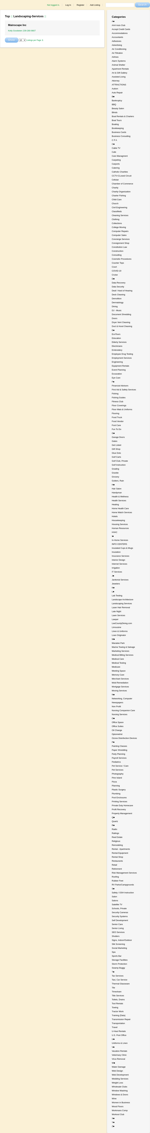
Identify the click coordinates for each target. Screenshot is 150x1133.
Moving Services (119, 690)
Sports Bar (116, 956)
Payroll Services (119, 758)
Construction (117, 251)
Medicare (116, 667)
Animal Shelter (118, 65)
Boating (115, 124)
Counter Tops (118, 263)
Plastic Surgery (119, 789)
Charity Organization (121, 191)
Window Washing (120, 1090)
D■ (113, 279)
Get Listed (116, 445)
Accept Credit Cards (121, 29)
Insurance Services (120, 556)
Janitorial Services (120, 580)
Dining (115, 306)
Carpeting (116, 160)
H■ (113, 484)
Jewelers (116, 584)
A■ (113, 21)
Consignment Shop (120, 243)
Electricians (117, 346)
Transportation (118, 1023)
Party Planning (118, 754)
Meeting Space (119, 671)
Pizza (114, 782)
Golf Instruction (119, 465)
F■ (113, 382)
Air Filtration (117, 53)
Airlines (115, 57)
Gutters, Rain (118, 481)
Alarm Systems (119, 61)
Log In (68, 5)
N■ (113, 694)
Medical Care (118, 659)
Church (115, 203)
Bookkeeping (118, 128)
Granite (115, 473)
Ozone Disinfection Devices (124, 738)
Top (7, 16)
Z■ (113, 1126)
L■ (113, 591)
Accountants (117, 37)
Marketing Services (120, 651)
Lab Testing (117, 595)
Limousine (116, 627)
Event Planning (119, 370)
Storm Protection (119, 964)
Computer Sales (119, 235)
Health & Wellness (120, 496)
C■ (113, 144)
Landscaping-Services (28, 16)
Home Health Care (120, 508)
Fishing (115, 393)
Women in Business (121, 1102)
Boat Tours (117, 120)
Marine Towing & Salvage (123, 647)
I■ (113, 536)
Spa (113, 952)
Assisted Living (119, 77)
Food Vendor (117, 421)
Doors (114, 318)
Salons (115, 900)
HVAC (114, 532)
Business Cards (119, 132)
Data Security (118, 286)
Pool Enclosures (119, 797)
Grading (115, 469)
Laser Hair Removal (121, 607)
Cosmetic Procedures (121, 259)
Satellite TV (117, 904)
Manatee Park (118, 643)
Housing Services (120, 524)
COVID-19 (116, 271)
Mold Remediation (120, 683)
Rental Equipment (120, 853)
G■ (113, 433)
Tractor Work (117, 1011)
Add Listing (95, 5)
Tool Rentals (117, 1003)
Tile (113, 987)
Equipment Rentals (120, 366)
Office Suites (117, 726)
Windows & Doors (120, 1094)
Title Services (118, 995)
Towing (115, 1007)
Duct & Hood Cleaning (122, 326)
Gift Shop (116, 449)
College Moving (119, 227)
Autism (115, 88)
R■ (113, 825)
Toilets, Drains (118, 999)
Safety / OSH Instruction (123, 892)
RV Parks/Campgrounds (123, 884)
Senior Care (117, 924)
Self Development (120, 920)
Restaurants (117, 861)
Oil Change (117, 730)
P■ (113, 742)
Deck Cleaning (118, 294)
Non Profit (116, 706)
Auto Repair (117, 92)
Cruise (115, 275)
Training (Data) (118, 1015)
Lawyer (115, 619)
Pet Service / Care (120, 766)
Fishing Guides (119, 397)
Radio (114, 829)
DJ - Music (116, 310)
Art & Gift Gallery (119, 73)
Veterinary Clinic (119, 1055)
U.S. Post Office (119, 1035)
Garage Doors (118, 437)
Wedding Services (120, 1079)
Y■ (113, 1122)
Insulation (116, 552)
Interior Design (118, 560)
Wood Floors (117, 1106)
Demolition (116, 298)
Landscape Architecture (122, 599)
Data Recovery (118, 283)
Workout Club (118, 1114)
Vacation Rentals (119, 1051)
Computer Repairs (120, 231)
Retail (114, 865)
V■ (113, 1047)
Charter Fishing (119, 195)
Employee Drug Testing (122, 354)
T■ (113, 972)
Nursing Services (119, 714)
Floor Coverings (119, 405)
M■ (113, 639)
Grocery (115, 477)
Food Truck (117, 417)
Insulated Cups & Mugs (122, 548)
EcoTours (116, 334)
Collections (117, 223)
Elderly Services (119, 342)
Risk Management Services (124, 873)
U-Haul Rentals (119, 1031)
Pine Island (117, 778)
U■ (113, 1039)
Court (114, 267)
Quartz (115, 821)
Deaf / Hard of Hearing (122, 290)
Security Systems (120, 916)
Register (80, 5)
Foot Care (116, 425)
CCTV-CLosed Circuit (121, 176)
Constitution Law (119, 247)
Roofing (115, 877)
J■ (113, 576)
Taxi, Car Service (119, 980)
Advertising (117, 45)
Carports (116, 164)
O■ (113, 718)
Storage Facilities (120, 960)
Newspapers (117, 702)
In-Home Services (120, 540)
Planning (116, 785)
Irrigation (116, 568)
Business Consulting (121, 136)
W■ (113, 1063)
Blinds (114, 112)
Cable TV (116, 148)
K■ (113, 587)
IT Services (117, 572)
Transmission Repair (121, 1019)
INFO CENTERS (119, 544)
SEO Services (118, 932)
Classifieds (117, 211)
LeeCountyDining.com (122, 623)
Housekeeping (118, 520)
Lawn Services (118, 615)
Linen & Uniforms (120, 631)
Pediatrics (116, 762)
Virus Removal (118, 1059)
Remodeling (117, 845)
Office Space (117, 722)
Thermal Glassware (121, 984)
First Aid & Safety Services (124, 389)
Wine (114, 1098)
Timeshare (116, 991)
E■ (113, 330)
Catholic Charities (120, 172)
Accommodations (120, 33)
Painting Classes (119, 746)
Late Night (116, 611)
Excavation (117, 374)
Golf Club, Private (120, 461)
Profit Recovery (119, 809)
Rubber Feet (117, 881)
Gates (114, 441)
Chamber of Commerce (122, 183)
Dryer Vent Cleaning (121, 322)
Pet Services (117, 770)
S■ (113, 888)
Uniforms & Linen (120, 1043)
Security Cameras (120, 912)
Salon (114, 896)
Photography (117, 774)
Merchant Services (120, 679)
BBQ (114, 104)
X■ (113, 1118)
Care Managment (120, 156)
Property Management (122, 813)
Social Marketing (119, 948)
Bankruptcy (117, 100)
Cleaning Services (120, 215)
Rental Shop (117, 857)
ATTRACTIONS (119, 84)
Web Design (117, 1071)
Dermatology (117, 302)
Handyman (117, 492)
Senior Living (118, 928)
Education (116, 338)
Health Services (119, 500)
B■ (113, 96)
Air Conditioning (119, 49)
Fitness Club (117, 401)
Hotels (115, 516)
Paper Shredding (119, 750)
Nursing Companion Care (123, 710)
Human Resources (120, 528)
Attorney (115, 81)
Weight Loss (117, 1083)
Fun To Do (116, 429)
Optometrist (117, 734)
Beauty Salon (118, 108)
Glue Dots (116, 453)
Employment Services (122, 358)
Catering (116, 168)
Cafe (114, 152)
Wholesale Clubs (119, 1086)
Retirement (117, 869)
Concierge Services (121, 239)
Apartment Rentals (120, 69)
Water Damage (119, 1067)
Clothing (115, 219)
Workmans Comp (120, 1110)
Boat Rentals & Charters (123, 116)
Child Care (116, 199)
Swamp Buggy (118, 968)
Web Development (120, 1075)
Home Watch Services (122, 512)
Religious (116, 841)
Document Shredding (121, 314)
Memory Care (118, 675)
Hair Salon (116, 488)
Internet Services (119, 564)
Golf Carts (116, 457)
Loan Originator (119, 635)
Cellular (115, 180)
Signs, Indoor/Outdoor (122, 940)
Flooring (115, 413)
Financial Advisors (120, 385)
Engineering (117, 362)
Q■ (113, 817)
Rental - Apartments (121, 849)
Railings (115, 833)
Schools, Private (119, 908)
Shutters (115, 936)
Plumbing (116, 793)
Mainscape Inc (17, 25)
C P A (114, 140)
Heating (115, 504)
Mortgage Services (120, 686)
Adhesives (116, 41)
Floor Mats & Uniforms (122, 409)
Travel (114, 1027)
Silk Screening (118, 944)
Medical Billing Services (122, 655)
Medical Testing (119, 663)
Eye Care (116, 378)
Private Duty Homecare (122, 805)
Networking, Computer (122, 698)
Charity (115, 187)
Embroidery (117, 350)
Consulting (116, 255)
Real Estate (117, 837)
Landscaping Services (122, 603)
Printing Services (119, 801)
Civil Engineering (119, 207)
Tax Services (117, 976)
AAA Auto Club (118, 25)
